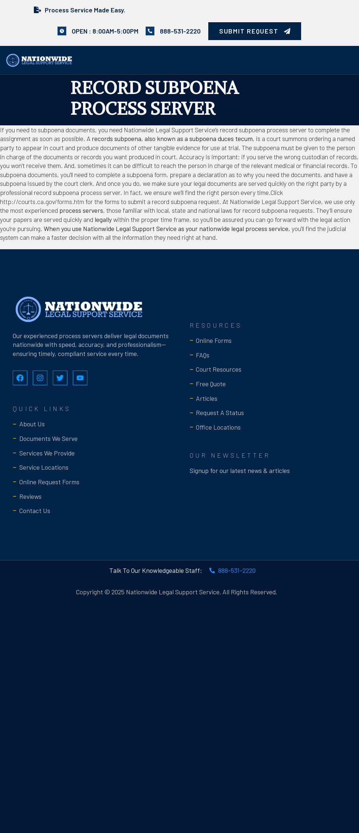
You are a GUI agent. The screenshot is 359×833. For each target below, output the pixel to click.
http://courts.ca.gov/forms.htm (42, 202)
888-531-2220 (180, 31)
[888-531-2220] (150, 31)
